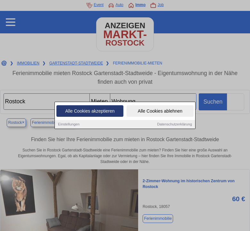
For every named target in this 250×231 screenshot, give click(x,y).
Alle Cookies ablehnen (160, 111)
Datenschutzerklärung (174, 125)
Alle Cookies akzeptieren (89, 111)
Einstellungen (68, 125)
